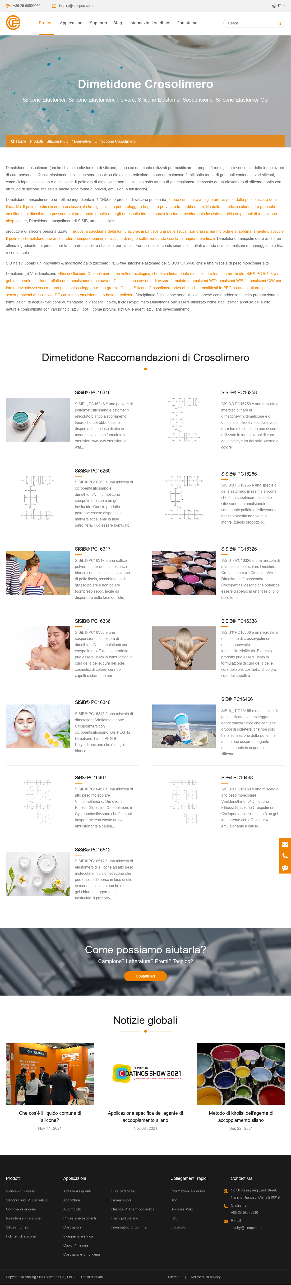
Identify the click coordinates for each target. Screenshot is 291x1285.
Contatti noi (188, 23)
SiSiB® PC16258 (239, 392)
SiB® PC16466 (237, 699)
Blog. (118, 23)
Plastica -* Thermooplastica (132, 1210)
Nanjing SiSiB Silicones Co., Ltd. (49, 1277)
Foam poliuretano (124, 1219)
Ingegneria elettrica (78, 1237)
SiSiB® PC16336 (93, 621)
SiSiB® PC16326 (239, 549)
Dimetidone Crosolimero (115, 141)
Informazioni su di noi (150, 23)
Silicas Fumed (17, 1228)
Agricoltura (71, 1201)
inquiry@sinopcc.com (76, 6)
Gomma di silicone (21, 1210)
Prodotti (46, 23)
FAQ (174, 1219)
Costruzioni (72, 1228)
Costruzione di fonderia (81, 1255)
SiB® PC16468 (237, 777)
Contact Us (241, 1178)
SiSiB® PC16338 (239, 621)
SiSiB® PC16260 (93, 470)
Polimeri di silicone (21, 1237)
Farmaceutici (121, 1201)
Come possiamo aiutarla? (145, 950)
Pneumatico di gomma (129, 1228)
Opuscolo (178, 1228)
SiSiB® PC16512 (93, 849)
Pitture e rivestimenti (79, 1219)
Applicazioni (72, 23)
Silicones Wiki (182, 1210)
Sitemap (174, 1277)
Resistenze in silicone (23, 1219)
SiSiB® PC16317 (93, 549)
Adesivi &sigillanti (77, 1192)
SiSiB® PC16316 (93, 392)
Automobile (72, 1210)
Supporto (98, 23)
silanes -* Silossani (21, 1192)
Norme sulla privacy (206, 1277)
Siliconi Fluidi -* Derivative (68, 141)
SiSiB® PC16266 (239, 474)
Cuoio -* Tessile (75, 1246)
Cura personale (123, 1192)
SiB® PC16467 (90, 777)
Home (21, 141)
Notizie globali (145, 1020)
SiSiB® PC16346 (93, 702)
